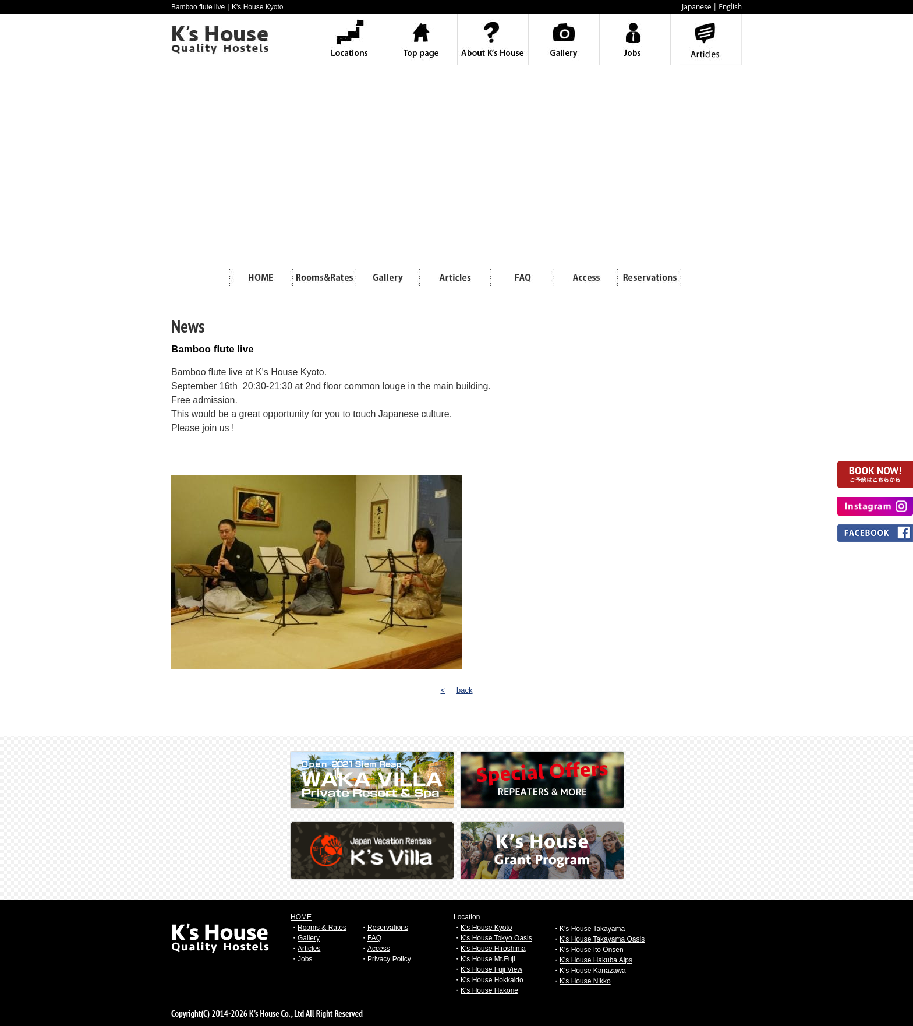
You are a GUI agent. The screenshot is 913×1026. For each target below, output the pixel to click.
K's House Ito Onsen (592, 950)
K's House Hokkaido (492, 980)
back (464, 690)
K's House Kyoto (486, 927)
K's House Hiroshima (493, 948)
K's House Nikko (585, 981)
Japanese (696, 7)
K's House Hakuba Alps (596, 960)
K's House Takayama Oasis (602, 939)
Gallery (309, 938)
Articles (309, 948)
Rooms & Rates (322, 927)
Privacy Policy (389, 959)
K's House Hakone (489, 990)
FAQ (374, 938)
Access (378, 948)
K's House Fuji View (491, 969)
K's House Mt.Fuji (488, 959)
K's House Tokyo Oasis (496, 938)
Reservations (387, 927)
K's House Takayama (592, 929)
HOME (301, 917)
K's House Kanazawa (593, 971)
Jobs (305, 959)
